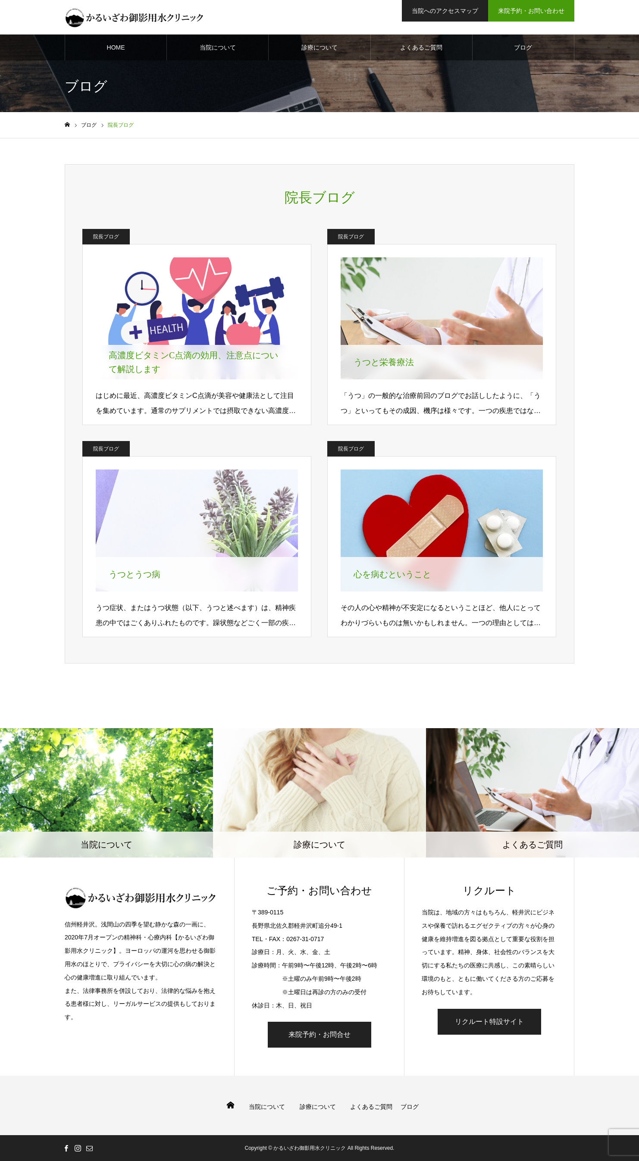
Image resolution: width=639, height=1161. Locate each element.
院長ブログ (106, 237)
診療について (319, 47)
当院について (218, 47)
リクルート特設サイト (489, 1021)
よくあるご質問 (421, 47)
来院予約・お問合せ (319, 1034)
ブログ (523, 47)
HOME (116, 47)
